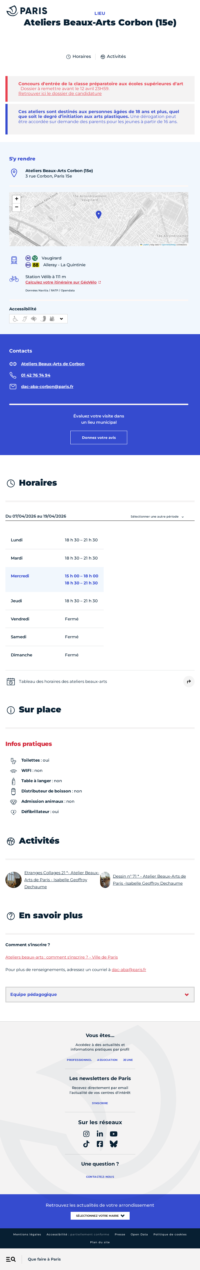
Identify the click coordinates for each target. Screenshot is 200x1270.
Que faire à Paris (44, 1259)
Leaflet (144, 245)
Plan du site (100, 1242)
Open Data (139, 1234)
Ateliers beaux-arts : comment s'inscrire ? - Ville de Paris (61, 957)
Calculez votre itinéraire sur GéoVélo (61, 282)
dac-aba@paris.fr (129, 969)
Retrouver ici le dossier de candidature (60, 93)
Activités (113, 57)
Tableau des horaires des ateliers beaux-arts (63, 681)
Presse (120, 1234)
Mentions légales (27, 1234)
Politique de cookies (170, 1234)
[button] (98, 214)
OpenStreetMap (169, 245)
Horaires (78, 57)
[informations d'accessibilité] (38, 318)
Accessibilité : (78, 1234)
